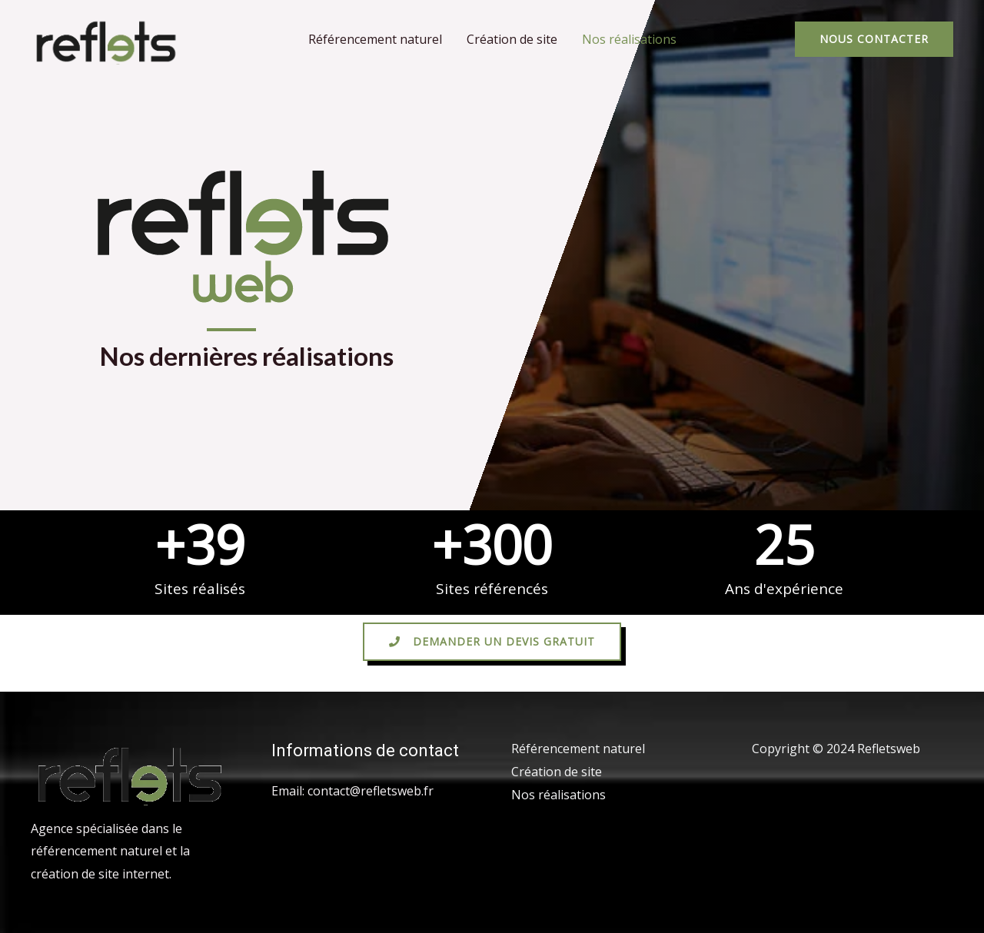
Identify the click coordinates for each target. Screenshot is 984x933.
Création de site (512, 39)
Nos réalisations (629, 39)
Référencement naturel (375, 39)
